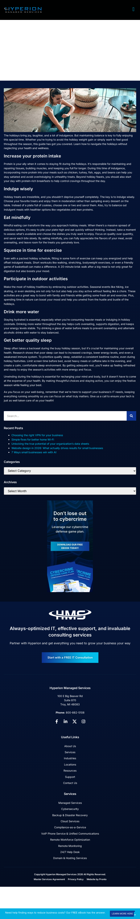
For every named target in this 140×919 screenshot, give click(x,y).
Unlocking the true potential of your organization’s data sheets (50, 443)
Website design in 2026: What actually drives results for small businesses (57, 448)
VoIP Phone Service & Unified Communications (70, 833)
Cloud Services (70, 821)
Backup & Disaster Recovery (70, 815)
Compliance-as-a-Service (70, 827)
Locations (70, 764)
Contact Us (70, 782)
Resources (70, 770)
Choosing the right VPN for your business (37, 435)
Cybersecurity (70, 808)
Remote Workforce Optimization (70, 839)
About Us (70, 746)
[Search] (131, 416)
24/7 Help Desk (70, 852)
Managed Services (70, 802)
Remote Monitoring (70, 845)
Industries (70, 758)
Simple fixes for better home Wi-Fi (32, 439)
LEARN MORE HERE (122, 913)
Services (70, 752)
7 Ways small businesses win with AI (33, 452)
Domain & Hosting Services (70, 858)
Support (70, 776)
